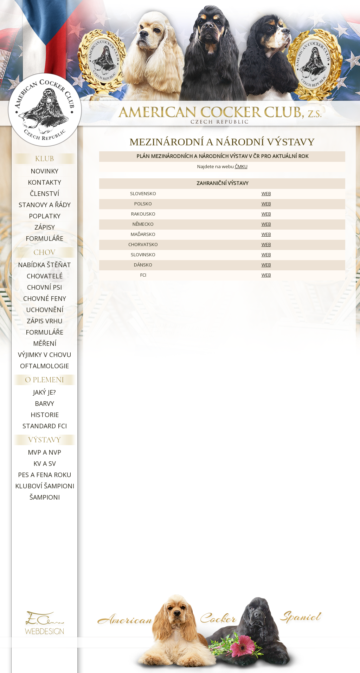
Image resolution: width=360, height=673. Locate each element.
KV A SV (44, 463)
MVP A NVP (44, 452)
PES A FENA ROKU (44, 474)
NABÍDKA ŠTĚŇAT (44, 264)
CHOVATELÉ (45, 276)
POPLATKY (44, 216)
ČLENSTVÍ (44, 193)
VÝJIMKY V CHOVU (44, 354)
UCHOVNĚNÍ (44, 309)
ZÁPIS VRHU (45, 321)
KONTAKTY (44, 182)
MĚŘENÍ (44, 343)
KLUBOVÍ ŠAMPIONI (44, 486)
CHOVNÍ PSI (44, 287)
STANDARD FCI (44, 426)
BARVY (44, 403)
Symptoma (311, 632)
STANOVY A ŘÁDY (45, 204)
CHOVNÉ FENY (44, 298)
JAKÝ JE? (44, 392)
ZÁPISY (44, 227)
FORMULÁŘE (44, 238)
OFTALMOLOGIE (44, 366)
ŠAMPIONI (45, 497)
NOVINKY (44, 171)
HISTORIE (45, 414)
